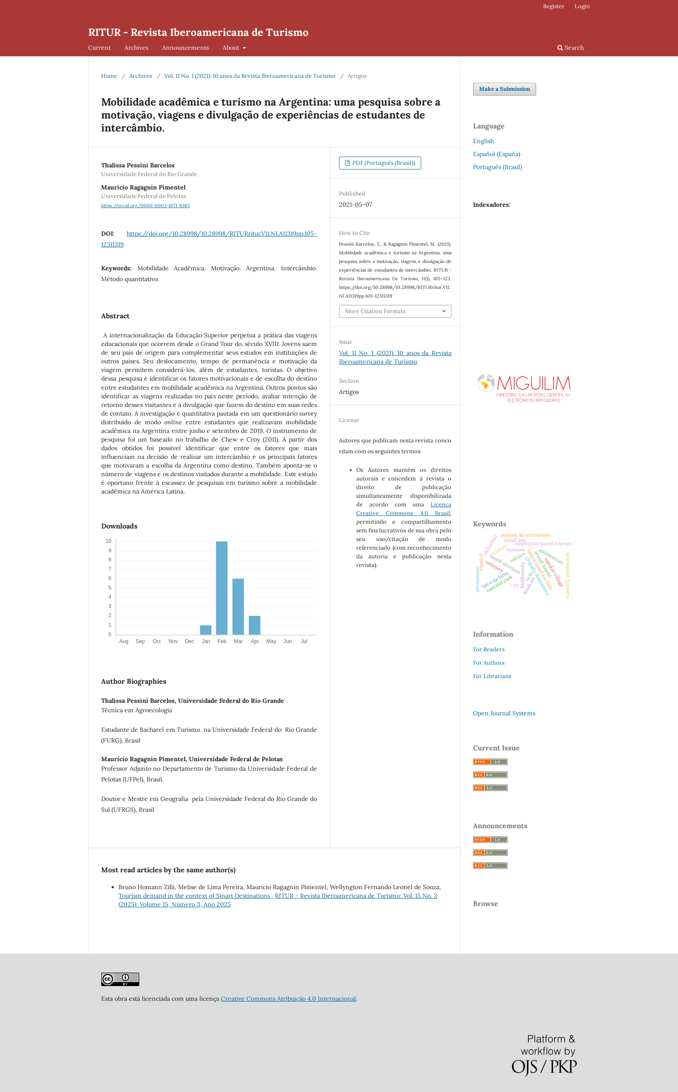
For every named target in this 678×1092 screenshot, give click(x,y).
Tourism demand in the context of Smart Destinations (195, 896)
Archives (136, 47)
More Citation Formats (375, 311)
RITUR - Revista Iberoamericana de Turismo (198, 32)
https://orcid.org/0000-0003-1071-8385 (145, 205)
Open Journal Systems (504, 713)
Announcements (185, 47)
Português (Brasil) (497, 167)
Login (582, 6)
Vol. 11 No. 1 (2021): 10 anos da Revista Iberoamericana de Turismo (250, 76)
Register (554, 6)
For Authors (489, 662)
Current (99, 47)
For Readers (489, 649)
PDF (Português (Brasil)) (383, 163)
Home (109, 76)
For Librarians (492, 676)
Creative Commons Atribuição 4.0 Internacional (288, 998)
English (483, 141)
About (232, 47)
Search (570, 47)
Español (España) (496, 154)
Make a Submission (504, 89)
